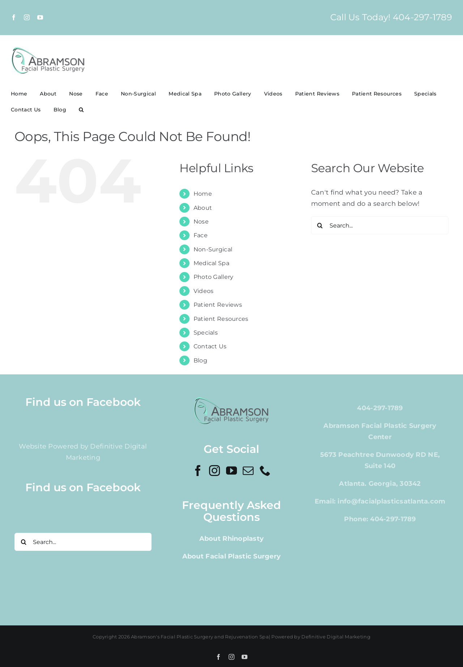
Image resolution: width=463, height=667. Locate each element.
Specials (206, 332)
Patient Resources (221, 318)
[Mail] (248, 470)
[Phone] (265, 470)
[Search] (320, 225)
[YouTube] (231, 470)
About (203, 207)
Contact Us (210, 346)
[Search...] (380, 225)
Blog (200, 360)
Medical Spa (211, 263)
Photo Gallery (214, 276)
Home (203, 193)
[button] (81, 110)
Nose (201, 221)
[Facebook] (197, 470)
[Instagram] (214, 470)
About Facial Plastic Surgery (231, 556)
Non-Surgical (213, 249)
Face (201, 235)
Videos (204, 291)
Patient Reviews (218, 304)
